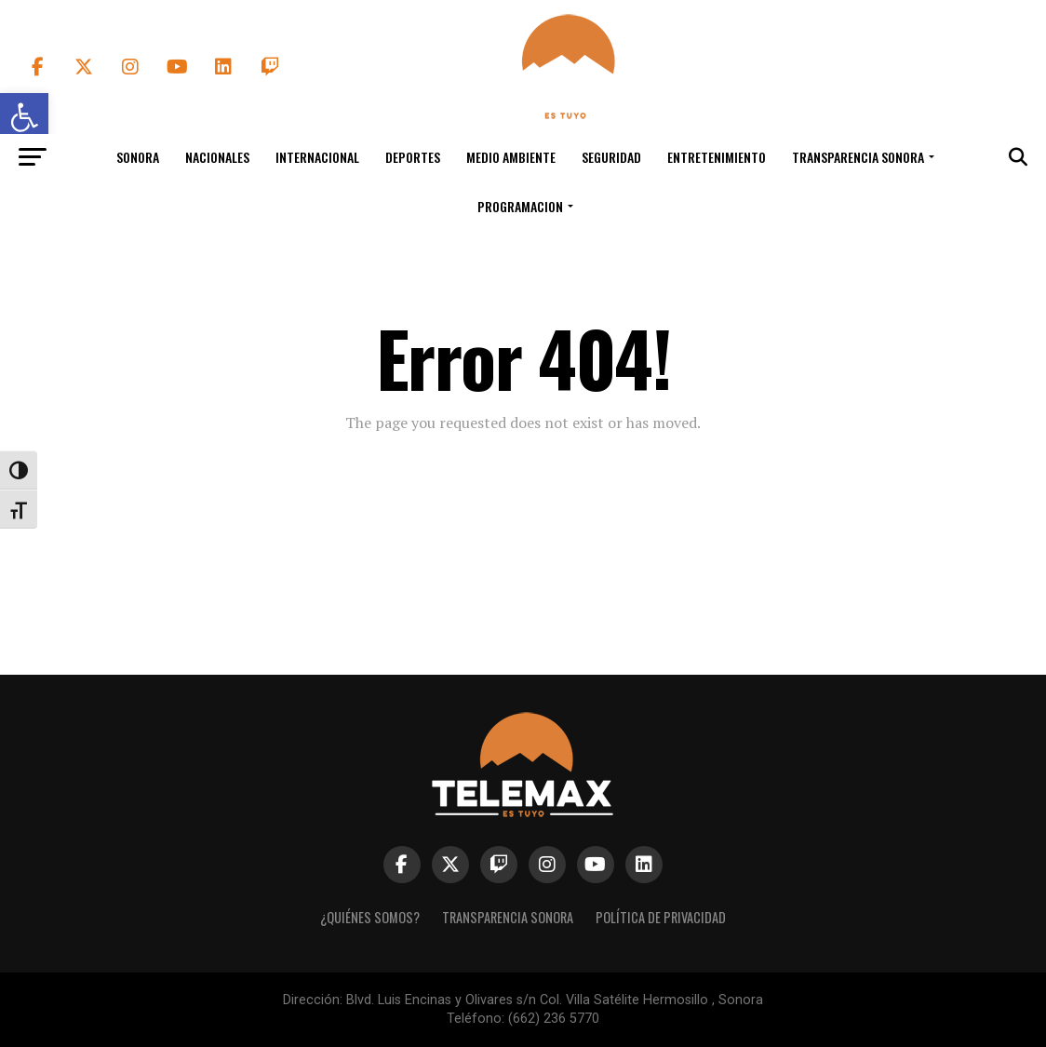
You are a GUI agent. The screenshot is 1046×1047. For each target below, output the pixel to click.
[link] (564, 115)
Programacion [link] (520, 206)
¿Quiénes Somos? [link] (370, 917)
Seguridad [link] (611, 157)
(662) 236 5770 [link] (553, 1019)
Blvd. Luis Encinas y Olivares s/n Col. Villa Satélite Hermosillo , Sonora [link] (554, 1000)
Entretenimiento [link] (716, 157)
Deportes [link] (412, 157)
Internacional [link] (317, 157)
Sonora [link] (137, 157)
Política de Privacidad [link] (661, 917)
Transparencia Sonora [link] (858, 157)
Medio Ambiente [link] (511, 157)
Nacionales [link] (217, 157)
